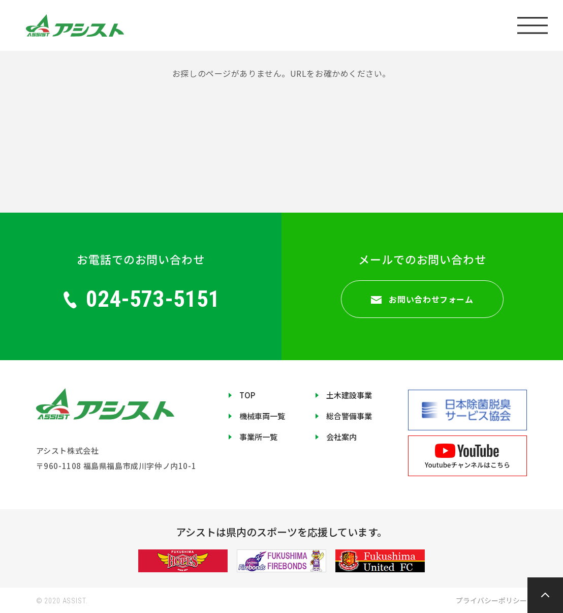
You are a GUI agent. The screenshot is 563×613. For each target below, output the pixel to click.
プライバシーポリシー (491, 600)
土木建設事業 (349, 395)
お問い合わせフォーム (422, 299)
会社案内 (341, 436)
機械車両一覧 (262, 416)
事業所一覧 (258, 436)
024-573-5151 (141, 298)
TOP (247, 395)
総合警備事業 (349, 416)
